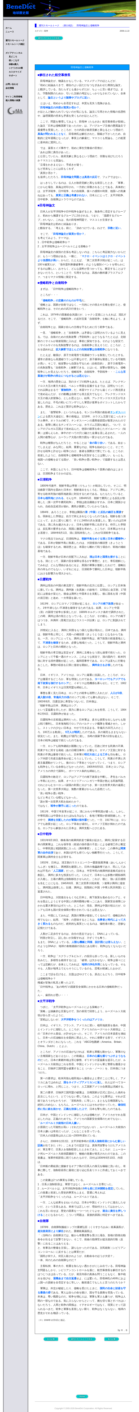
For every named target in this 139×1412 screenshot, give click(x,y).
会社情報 (10, 88)
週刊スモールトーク (15, 40)
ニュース (10, 31)
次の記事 (51, 1339)
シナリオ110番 (16, 68)
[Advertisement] (61, 51)
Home (82, 1396)
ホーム (9, 28)
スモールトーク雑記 (15, 44)
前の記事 (112, 1339)
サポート (13, 75)
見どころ (13, 56)
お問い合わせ (12, 84)
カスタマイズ (15, 72)
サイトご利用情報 (14, 96)
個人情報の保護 (13, 100)
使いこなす (14, 60)
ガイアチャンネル (14, 53)
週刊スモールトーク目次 (48, 38)
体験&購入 (14, 64)
